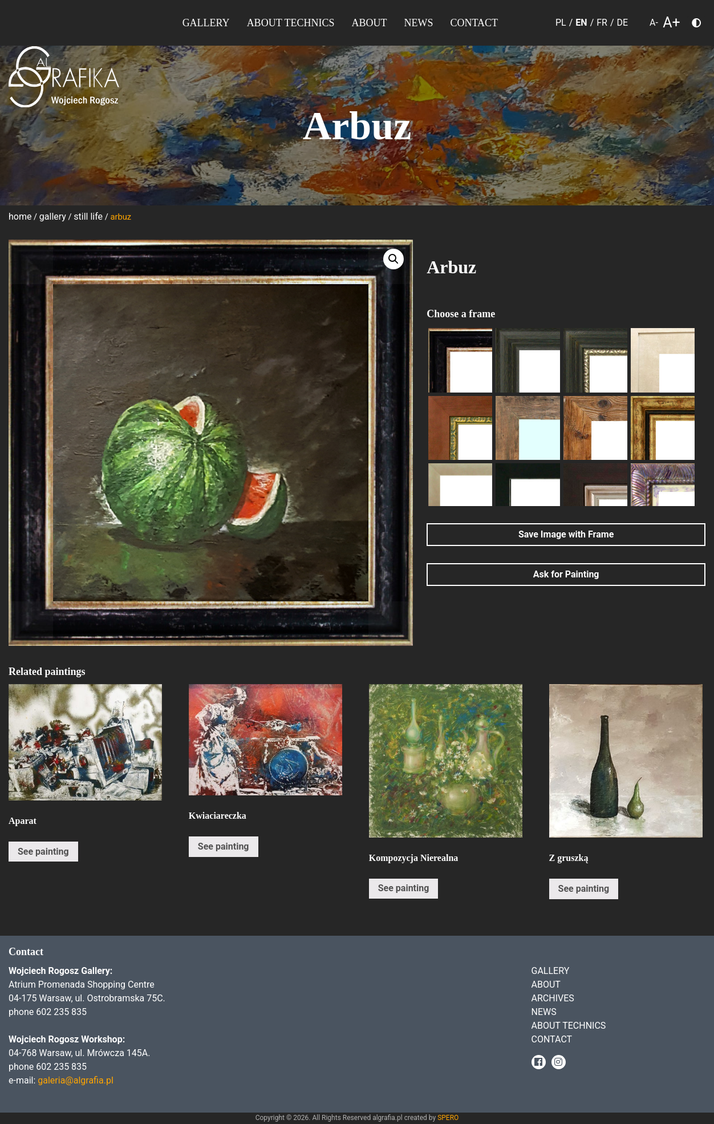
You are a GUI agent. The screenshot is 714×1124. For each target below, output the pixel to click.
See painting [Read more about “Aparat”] (43, 851)
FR (602, 22)
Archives (553, 998)
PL (560, 22)
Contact (474, 23)
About (369, 23)
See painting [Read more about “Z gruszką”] (584, 888)
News (418, 23)
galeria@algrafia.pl (75, 1080)
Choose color (700, 25)
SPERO (448, 1118)
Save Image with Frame (566, 534)
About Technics (291, 23)
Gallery (206, 23)
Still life (88, 216)
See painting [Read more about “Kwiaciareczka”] (223, 846)
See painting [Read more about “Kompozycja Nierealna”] (403, 888)
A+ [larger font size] (671, 23)
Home (20, 216)
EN (581, 22)
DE (622, 22)
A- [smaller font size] (654, 22)
